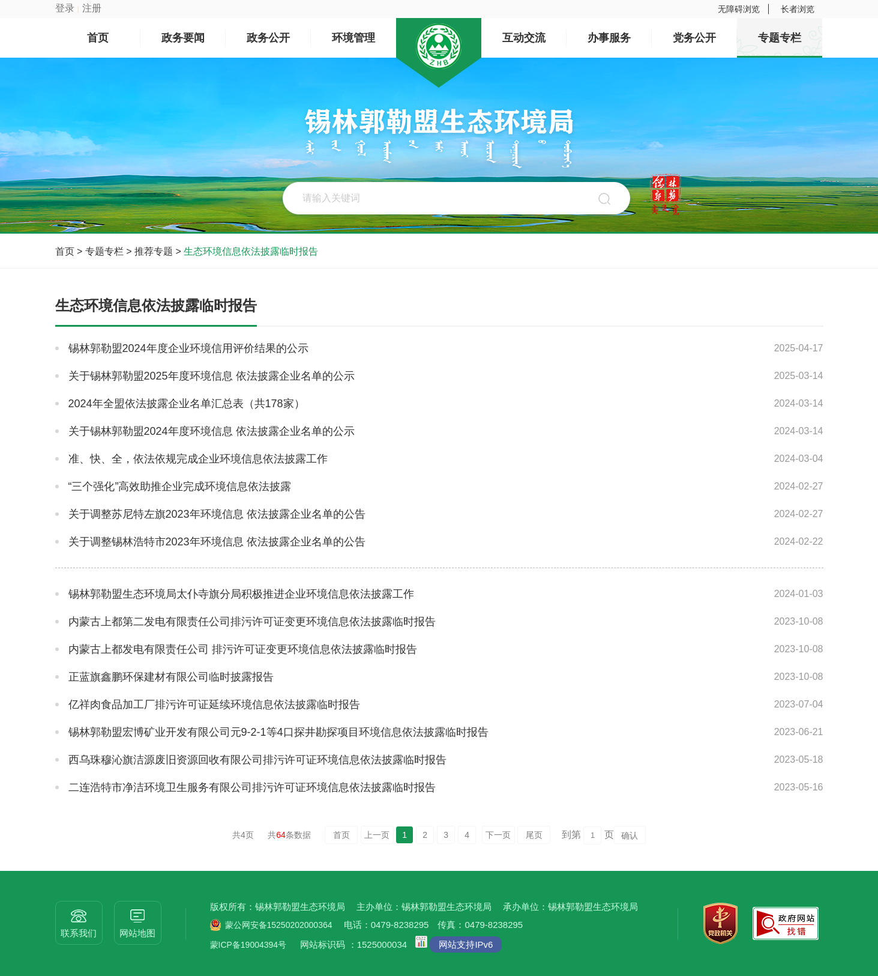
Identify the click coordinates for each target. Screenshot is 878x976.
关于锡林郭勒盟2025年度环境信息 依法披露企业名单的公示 (211, 376)
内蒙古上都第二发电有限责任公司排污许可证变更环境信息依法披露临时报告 (252, 622)
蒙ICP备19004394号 (248, 945)
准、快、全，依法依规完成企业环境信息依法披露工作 (198, 459)
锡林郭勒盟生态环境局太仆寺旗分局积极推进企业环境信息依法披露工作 (241, 594)
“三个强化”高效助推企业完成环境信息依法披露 (180, 486)
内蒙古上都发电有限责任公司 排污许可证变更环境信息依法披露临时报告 (242, 649)
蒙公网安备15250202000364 (278, 925)
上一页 (376, 835)
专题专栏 (779, 38)
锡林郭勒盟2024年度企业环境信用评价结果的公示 (188, 348)
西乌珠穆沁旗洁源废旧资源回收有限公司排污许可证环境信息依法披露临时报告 (257, 760)
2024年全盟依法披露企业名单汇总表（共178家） (186, 404)
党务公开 (694, 38)
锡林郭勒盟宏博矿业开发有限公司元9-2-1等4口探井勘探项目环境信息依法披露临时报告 (278, 732)
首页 (98, 38)
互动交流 (524, 38)
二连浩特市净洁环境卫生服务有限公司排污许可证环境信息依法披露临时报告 (252, 787)
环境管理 (353, 38)
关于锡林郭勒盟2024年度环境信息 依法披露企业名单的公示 (211, 431)
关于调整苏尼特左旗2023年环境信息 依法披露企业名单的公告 (216, 514)
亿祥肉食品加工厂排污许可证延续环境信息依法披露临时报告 (214, 705)
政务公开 (268, 38)
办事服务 (609, 38)
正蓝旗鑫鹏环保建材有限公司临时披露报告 (171, 677)
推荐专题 (153, 251)
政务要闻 (183, 38)
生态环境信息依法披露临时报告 (251, 251)
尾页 (534, 835)
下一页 (498, 835)
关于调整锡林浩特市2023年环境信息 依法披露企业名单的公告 (216, 542)
